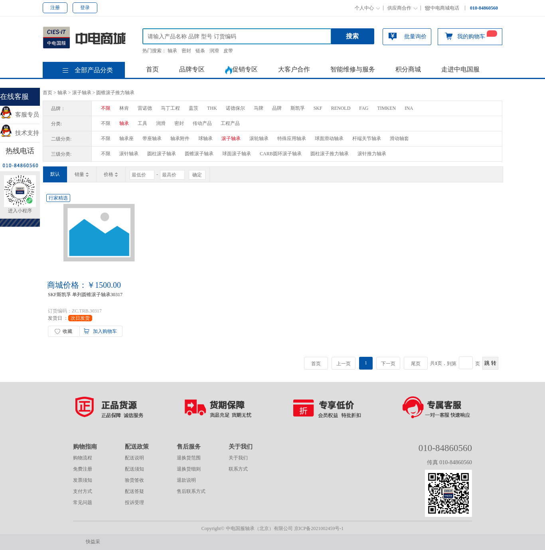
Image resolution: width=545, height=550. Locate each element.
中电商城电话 (444, 8)
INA (409, 108)
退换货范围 (189, 458)
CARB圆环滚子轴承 (281, 153)
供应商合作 (399, 8)
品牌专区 (192, 69)
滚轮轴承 (259, 138)
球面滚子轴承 (236, 153)
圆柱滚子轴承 (161, 153)
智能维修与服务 (352, 69)
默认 (55, 174)
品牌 (277, 108)
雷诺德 (145, 108)
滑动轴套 (399, 138)
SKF (318, 108)
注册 (55, 7)
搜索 (352, 36)
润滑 (214, 50)
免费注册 (82, 469)
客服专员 (19, 114)
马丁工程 (170, 108)
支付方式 (82, 491)
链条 (200, 50)
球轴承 (205, 138)
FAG (363, 108)
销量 (82, 174)
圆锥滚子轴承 (199, 153)
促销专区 (241, 70)
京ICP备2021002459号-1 (319, 528)
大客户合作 (294, 69)
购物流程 (82, 458)
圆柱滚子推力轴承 (329, 153)
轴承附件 (180, 138)
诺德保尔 (235, 108)
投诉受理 (134, 502)
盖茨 (193, 108)
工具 (142, 123)
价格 (111, 174)
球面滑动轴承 (329, 138)
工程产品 (230, 123)
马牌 (258, 108)
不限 (106, 108)
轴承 (172, 50)
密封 (186, 50)
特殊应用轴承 (291, 138)
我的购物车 (471, 36)
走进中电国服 (460, 69)
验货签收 (134, 480)
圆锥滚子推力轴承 (115, 92)
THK (212, 108)
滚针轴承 (128, 153)
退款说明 (186, 480)
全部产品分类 (94, 70)
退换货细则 (189, 469)
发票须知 (82, 480)
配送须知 (134, 469)
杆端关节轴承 (366, 138)
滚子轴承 (81, 92)
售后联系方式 (191, 491)
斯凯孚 (297, 108)
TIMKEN (386, 108)
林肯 (124, 108)
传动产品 (202, 123)
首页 (152, 69)
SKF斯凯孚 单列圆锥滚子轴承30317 (85, 294)
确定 (197, 175)
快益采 (93, 541)
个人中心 (364, 8)
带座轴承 (152, 138)
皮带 (228, 50)
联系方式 (238, 469)
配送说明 (134, 458)
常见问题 (82, 502)
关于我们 (238, 458)
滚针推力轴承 (371, 153)
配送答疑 (134, 491)
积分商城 (408, 69)
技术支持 (19, 133)
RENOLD (341, 108)
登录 (85, 7)
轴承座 (126, 138)
